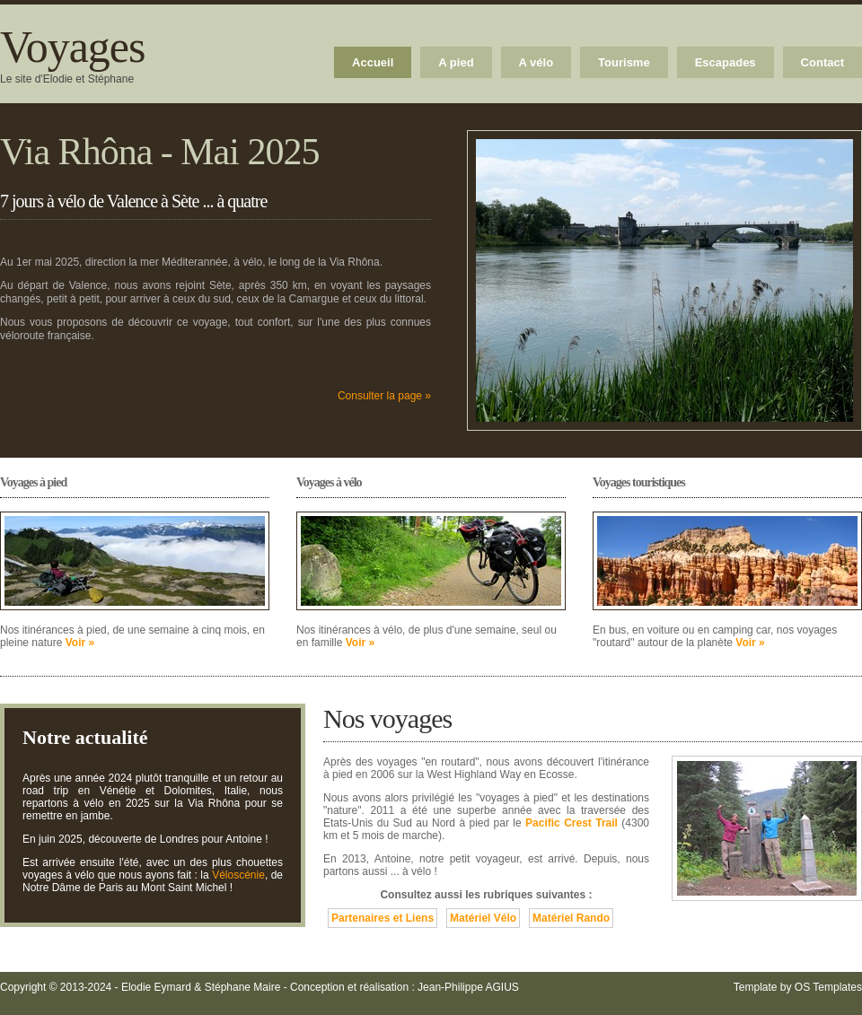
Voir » (80, 642)
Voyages (72, 47)
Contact (822, 62)
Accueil (372, 62)
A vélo (536, 62)
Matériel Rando (571, 918)
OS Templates (828, 987)
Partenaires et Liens (382, 918)
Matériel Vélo (483, 918)
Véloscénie (238, 875)
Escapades (725, 62)
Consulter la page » (384, 395)
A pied (455, 62)
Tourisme (624, 62)
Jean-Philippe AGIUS (468, 987)
